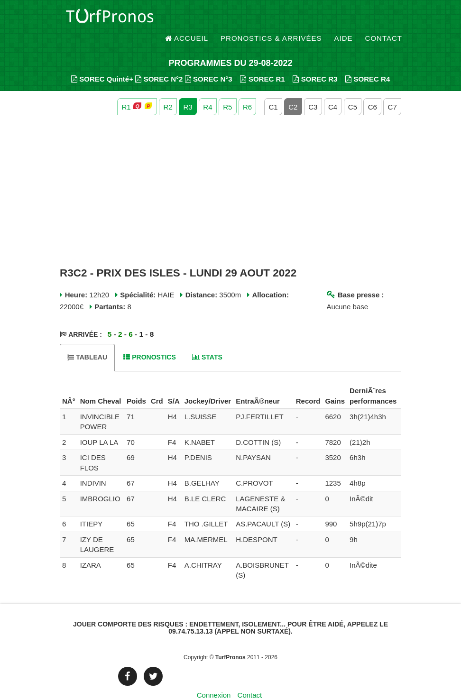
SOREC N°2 (159, 62)
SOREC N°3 (208, 62)
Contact (383, 19)
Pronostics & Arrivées (271, 19)
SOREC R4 (367, 62)
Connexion (214, 678)
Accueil (187, 19)
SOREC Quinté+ (102, 62)
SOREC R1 (262, 62)
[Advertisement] (230, 174)
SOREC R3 (315, 62)
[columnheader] (69, 379)
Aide (343, 19)
